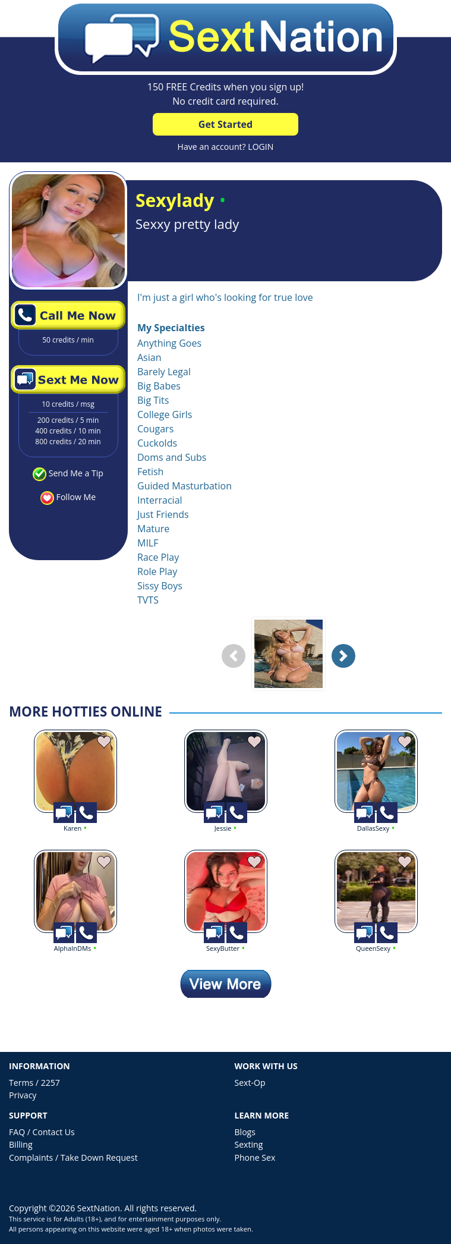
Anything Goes (169, 343)
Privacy (22, 1095)
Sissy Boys (159, 585)
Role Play (157, 571)
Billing (21, 1144)
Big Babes (159, 385)
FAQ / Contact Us (42, 1132)
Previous (236, 665)
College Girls (164, 414)
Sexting (249, 1144)
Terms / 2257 (34, 1082)
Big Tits (153, 400)
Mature (153, 528)
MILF (147, 542)
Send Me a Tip (76, 473)
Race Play (158, 557)
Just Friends (163, 514)
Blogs (245, 1132)
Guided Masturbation (184, 485)
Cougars (155, 428)
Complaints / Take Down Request (73, 1157)
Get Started (225, 124)
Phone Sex (255, 1157)
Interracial (159, 500)
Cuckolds (157, 443)
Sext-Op (250, 1082)
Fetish (150, 471)
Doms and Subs (171, 457)
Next (346, 665)
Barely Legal (164, 371)
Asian (149, 357)
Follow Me (76, 496)
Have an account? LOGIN (226, 146)
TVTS (148, 600)
